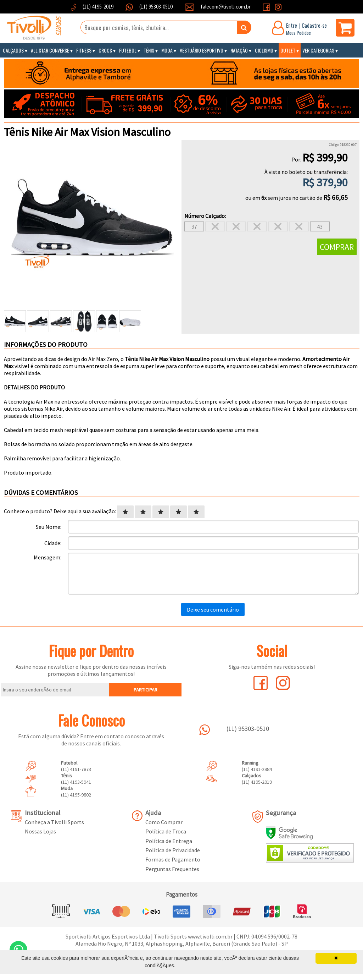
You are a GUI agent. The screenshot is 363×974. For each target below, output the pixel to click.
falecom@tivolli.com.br (226, 6)
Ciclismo (264, 50)
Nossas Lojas (40, 831)
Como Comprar (164, 822)
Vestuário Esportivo (201, 50)
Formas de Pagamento (172, 859)
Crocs (105, 50)
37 (194, 226)
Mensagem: (47, 557)
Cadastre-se (314, 25)
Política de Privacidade (172, 850)
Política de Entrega (168, 840)
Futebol (127, 50)
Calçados (13, 50)
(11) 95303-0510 (155, 6)
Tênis (149, 50)
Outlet (287, 50)
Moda (167, 50)
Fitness (83, 50)
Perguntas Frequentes (172, 868)
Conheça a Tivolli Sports (54, 822)
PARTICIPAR (145, 689)
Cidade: (52, 543)
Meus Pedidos (298, 32)
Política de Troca (165, 831)
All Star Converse (50, 50)
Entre (291, 25)
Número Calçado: (205, 215)
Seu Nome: (48, 526)
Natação (239, 50)
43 (320, 226)
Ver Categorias (318, 50)
